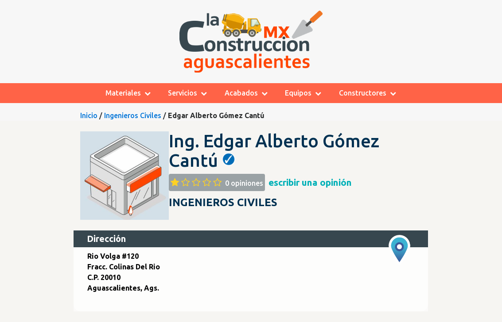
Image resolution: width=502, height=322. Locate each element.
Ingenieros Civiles (132, 115)
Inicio (88, 115)
